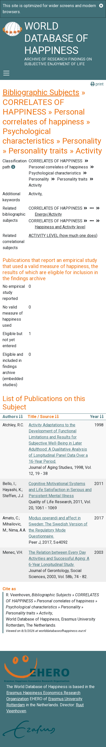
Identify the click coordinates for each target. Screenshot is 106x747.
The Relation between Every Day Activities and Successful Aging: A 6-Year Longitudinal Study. (59, 558)
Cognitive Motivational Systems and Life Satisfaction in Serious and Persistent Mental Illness (60, 489)
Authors (13, 416)
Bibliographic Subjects (41, 92)
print (97, 84)
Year (96, 416)
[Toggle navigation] (6, 73)
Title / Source (43, 416)
